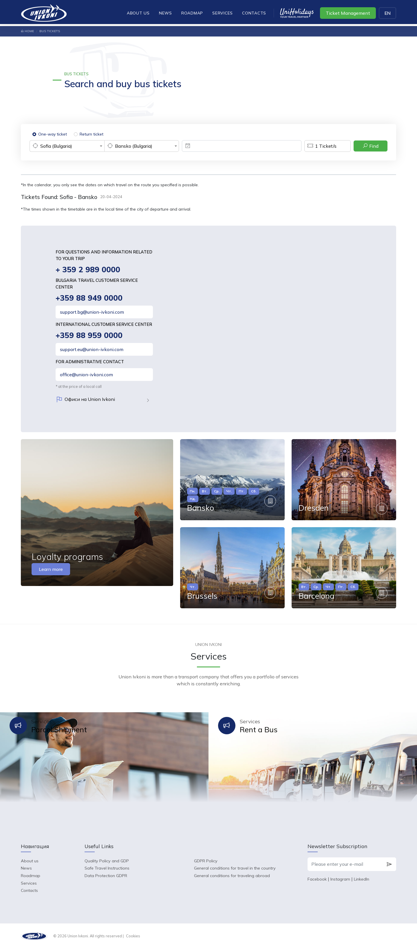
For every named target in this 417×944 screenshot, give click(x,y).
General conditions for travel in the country (235, 863)
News (165, 12)
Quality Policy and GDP (107, 856)
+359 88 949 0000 (89, 298)
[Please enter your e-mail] (345, 860)
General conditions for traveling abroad (232, 871)
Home (27, 31)
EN (388, 13)
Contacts (254, 12)
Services (222, 12)
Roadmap (192, 12)
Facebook (317, 874)
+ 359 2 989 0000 (88, 270)
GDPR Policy (205, 856)
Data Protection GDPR (106, 871)
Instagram (340, 874)
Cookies (133, 931)
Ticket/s (320, 146)
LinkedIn (361, 874)
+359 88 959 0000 (89, 336)
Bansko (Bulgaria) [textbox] (133, 146)
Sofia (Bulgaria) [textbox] (56, 146)
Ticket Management (348, 13)
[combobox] (67, 146)
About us (138, 12)
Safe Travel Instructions (107, 863)
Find (370, 146)
